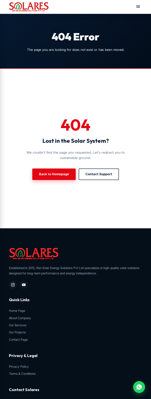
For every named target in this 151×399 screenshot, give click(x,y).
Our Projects (17, 332)
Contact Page (18, 340)
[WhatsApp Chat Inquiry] (139, 386)
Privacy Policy (19, 367)
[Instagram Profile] (13, 285)
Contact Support (98, 174)
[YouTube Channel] (24, 285)
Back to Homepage (54, 174)
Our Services (18, 325)
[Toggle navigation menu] (138, 7)
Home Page (17, 311)
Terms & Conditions (22, 374)
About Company (20, 318)
